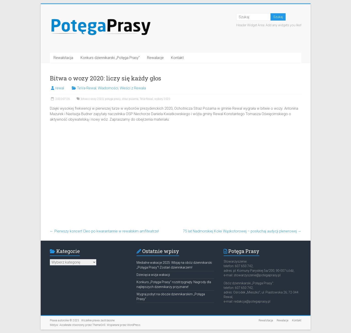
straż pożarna (130, 99)
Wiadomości (108, 88)
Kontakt (177, 58)
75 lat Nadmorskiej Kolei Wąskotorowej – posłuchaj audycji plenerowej (242, 231)
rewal (59, 88)
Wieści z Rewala (133, 88)
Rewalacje (155, 58)
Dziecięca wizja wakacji (153, 275)
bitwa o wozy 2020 (92, 99)
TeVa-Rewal (86, 88)
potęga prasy (113, 99)
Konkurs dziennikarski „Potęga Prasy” (110, 58)
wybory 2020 (162, 99)
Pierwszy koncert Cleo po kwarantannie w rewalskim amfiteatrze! (104, 231)
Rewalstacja (63, 58)
